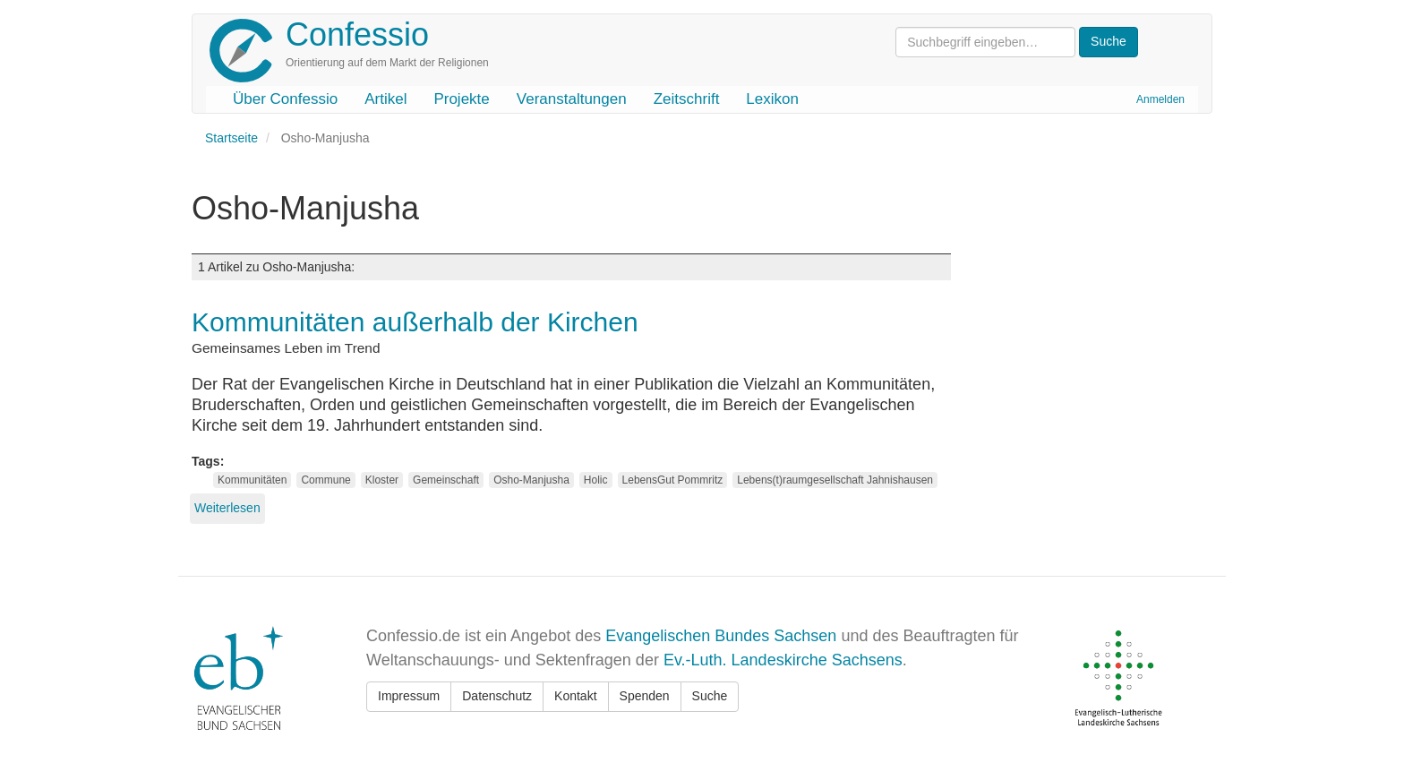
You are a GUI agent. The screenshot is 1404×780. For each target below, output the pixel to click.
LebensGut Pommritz (672, 480)
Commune (325, 480)
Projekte (461, 98)
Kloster (381, 480)
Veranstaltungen (572, 98)
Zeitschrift (687, 98)
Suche (710, 696)
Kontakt (575, 696)
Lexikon (772, 98)
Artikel (385, 98)
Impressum (409, 696)
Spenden (645, 696)
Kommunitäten (252, 480)
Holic (596, 480)
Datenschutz (497, 696)
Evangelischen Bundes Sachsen (720, 636)
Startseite (231, 138)
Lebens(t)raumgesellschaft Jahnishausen (835, 480)
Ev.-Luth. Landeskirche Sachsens (783, 660)
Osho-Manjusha (531, 480)
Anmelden (1160, 99)
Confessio (357, 34)
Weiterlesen (227, 508)
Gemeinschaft (446, 480)
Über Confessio (285, 98)
